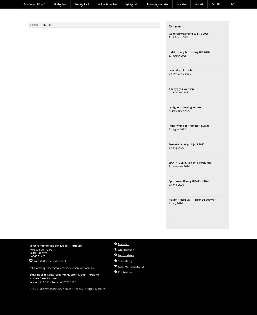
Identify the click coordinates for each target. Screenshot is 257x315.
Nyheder (47, 25)
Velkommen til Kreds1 (35, 4)
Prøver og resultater (157, 5)
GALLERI (216, 4)
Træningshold (82, 5)
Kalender (181, 4)
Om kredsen (60, 5)
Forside (34, 25)
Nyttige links (132, 5)
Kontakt (199, 4)
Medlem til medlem (107, 4)
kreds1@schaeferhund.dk (50, 261)
